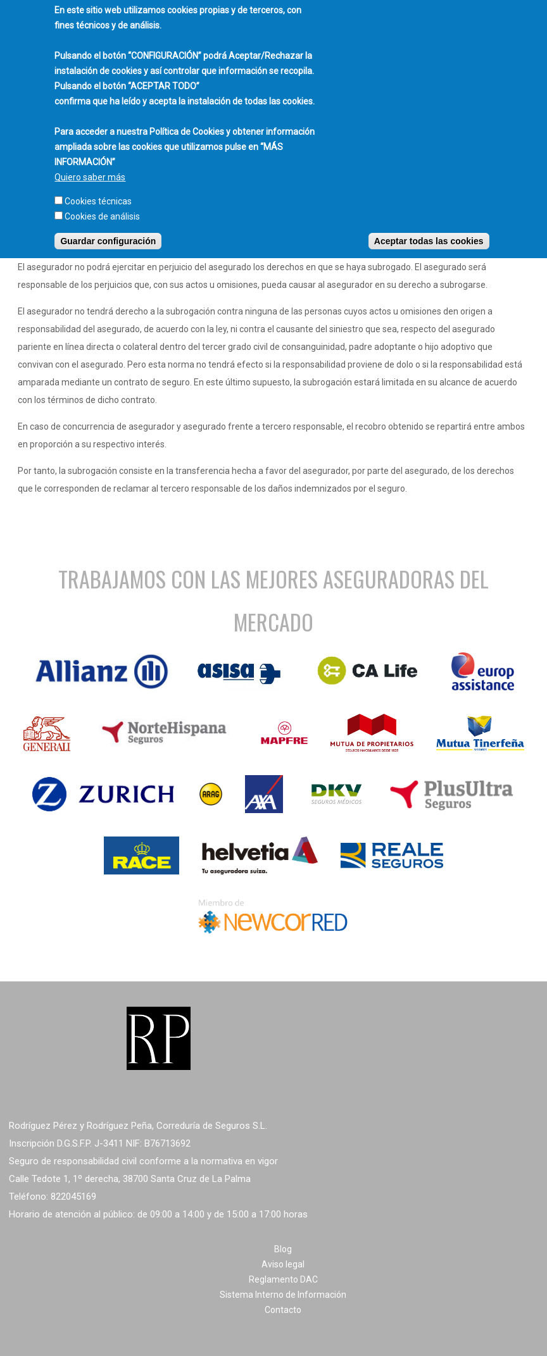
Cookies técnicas (98, 192)
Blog (283, 1249)
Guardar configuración (108, 232)
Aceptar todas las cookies (429, 232)
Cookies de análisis (102, 207)
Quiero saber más (89, 168)
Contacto (283, 1310)
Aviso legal (283, 1264)
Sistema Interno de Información (283, 1295)
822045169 (73, 1196)
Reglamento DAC (283, 1279)
